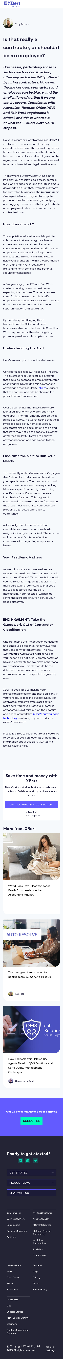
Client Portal (39, 1255)
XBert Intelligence (42, 1225)
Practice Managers (17, 1231)
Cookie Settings (50, 1348)
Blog (9, 1305)
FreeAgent (12, 1289)
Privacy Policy (40, 1289)
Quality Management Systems (18, 1331)
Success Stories (15, 1311)
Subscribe (31, 1121)
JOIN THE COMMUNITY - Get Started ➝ (31, 804)
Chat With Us (31, 1192)
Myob (10, 1283)
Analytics (38, 1249)
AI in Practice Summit (18, 1317)
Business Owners (16, 1218)
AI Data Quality (41, 1218)
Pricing (36, 1277)
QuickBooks (13, 1277)
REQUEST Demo (31, 1182)
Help (35, 1271)
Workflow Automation (39, 1241)
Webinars (12, 1324)
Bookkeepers (13, 1225)
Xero (9, 1271)
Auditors (11, 1237)
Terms (36, 1283)
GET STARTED (31, 1172)
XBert (42, 388)
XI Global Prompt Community (42, 1232)
